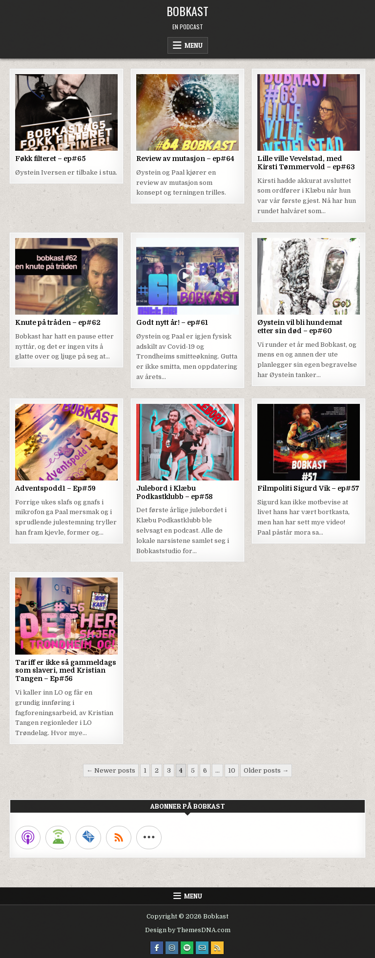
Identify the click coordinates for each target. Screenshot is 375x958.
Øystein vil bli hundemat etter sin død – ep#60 (299, 327)
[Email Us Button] (202, 947)
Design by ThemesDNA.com (187, 930)
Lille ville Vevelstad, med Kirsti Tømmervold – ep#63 (306, 163)
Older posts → (266, 770)
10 (231, 770)
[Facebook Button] (156, 947)
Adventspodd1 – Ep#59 (55, 488)
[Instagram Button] (172, 947)
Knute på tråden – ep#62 (58, 322)
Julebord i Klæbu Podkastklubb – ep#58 (174, 492)
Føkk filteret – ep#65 (50, 158)
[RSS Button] (217, 947)
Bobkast (187, 11)
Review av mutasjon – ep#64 (185, 158)
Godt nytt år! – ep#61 (172, 322)
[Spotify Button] (187, 947)
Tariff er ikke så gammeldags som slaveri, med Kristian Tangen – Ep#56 (65, 671)
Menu (194, 45)
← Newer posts (110, 770)
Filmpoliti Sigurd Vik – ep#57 (308, 488)
